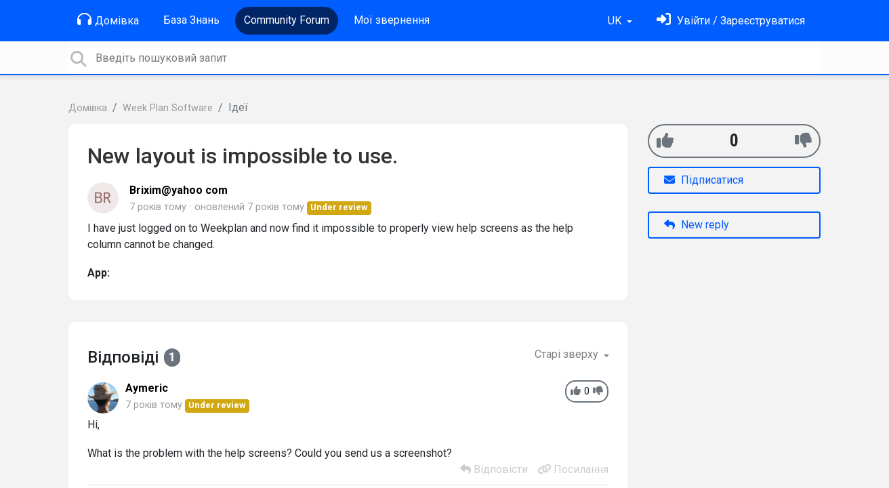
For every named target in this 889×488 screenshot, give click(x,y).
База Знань (191, 20)
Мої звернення (392, 20)
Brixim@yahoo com (178, 190)
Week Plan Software (168, 108)
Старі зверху (568, 354)
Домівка (108, 19)
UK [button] (616, 20)
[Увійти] (730, 21)
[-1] (803, 140)
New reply (696, 224)
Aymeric (146, 388)
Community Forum (286, 20)
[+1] (665, 140)
